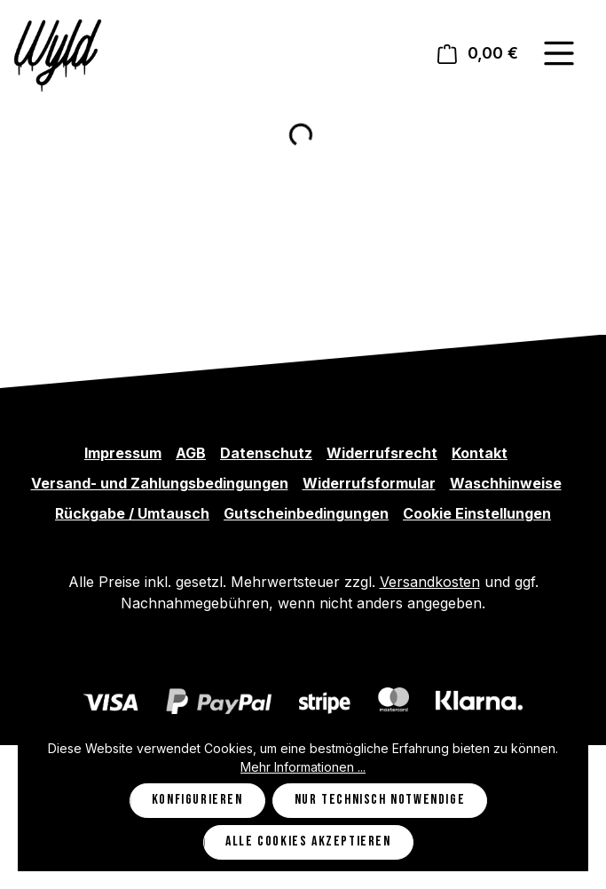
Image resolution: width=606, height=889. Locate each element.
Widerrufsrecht (382, 453)
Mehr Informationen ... (303, 766)
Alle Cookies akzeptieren (307, 841)
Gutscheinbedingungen (306, 513)
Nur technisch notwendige (380, 799)
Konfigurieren (197, 799)
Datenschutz (266, 453)
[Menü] (559, 53)
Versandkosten (430, 582)
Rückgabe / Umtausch (132, 513)
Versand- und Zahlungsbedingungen (159, 483)
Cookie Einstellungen (477, 513)
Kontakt (480, 453)
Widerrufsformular (369, 483)
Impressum (122, 453)
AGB (191, 453)
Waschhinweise (506, 483)
